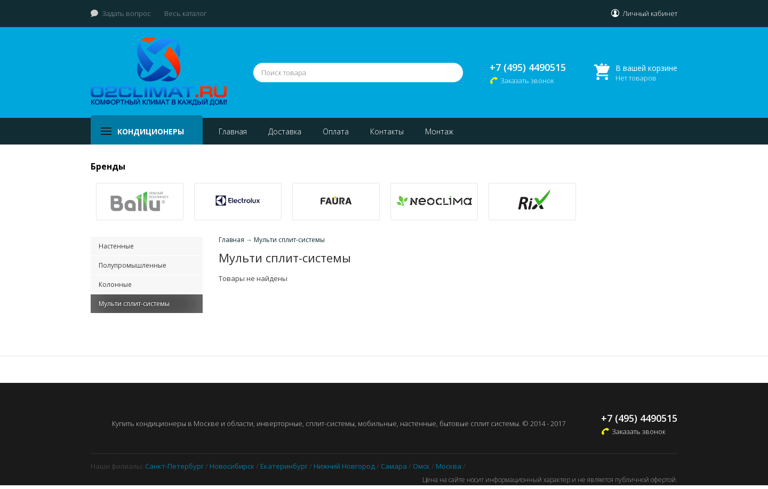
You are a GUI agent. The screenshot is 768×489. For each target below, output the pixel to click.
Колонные (115, 284)
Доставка (284, 131)
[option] (140, 201)
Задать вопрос (126, 13)
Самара (394, 466)
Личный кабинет (649, 13)
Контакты (387, 131)
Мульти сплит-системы (134, 303)
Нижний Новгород (344, 466)
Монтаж (439, 131)
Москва (448, 466)
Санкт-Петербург (174, 466)
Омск (421, 466)
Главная (233, 131)
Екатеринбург (284, 466)
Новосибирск (232, 466)
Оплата (336, 131)
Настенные (116, 246)
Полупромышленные (132, 265)
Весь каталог (185, 13)
